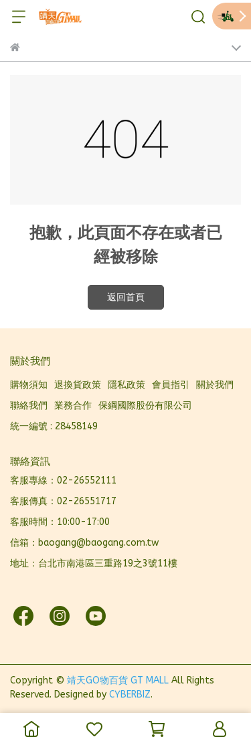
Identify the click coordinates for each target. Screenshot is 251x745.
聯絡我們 (29, 405)
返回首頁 (126, 297)
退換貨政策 (77, 385)
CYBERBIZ (130, 694)
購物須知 (29, 385)
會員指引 (170, 385)
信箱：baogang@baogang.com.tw (84, 542)
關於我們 (215, 385)
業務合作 (73, 405)
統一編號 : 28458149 (54, 426)
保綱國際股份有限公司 (145, 405)
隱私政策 (126, 385)
